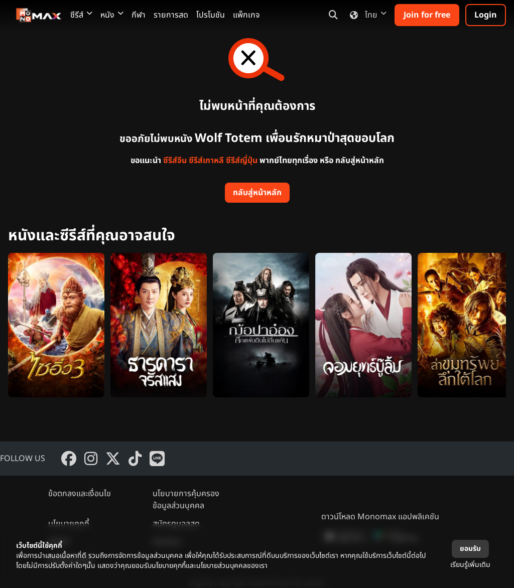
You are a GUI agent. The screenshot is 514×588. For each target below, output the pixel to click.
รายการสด (171, 15)
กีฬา (139, 15)
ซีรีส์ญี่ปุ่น (242, 161)
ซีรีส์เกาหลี (206, 161)
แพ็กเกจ (246, 15)
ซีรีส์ (81, 15)
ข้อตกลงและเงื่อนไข (79, 494)
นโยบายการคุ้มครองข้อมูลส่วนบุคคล (186, 500)
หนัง (111, 15)
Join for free (427, 15)
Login (485, 15)
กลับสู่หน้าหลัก (257, 193)
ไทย (366, 15)
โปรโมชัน (210, 15)
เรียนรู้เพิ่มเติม (470, 564)
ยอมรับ (470, 548)
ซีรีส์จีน (175, 161)
